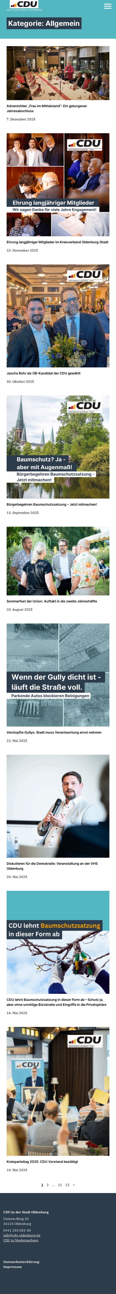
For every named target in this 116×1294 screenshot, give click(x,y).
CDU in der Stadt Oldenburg (26, 1212)
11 (60, 1185)
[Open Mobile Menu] (108, 6)
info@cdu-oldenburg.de (21, 1235)
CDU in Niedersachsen (20, 1240)
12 (67, 1185)
